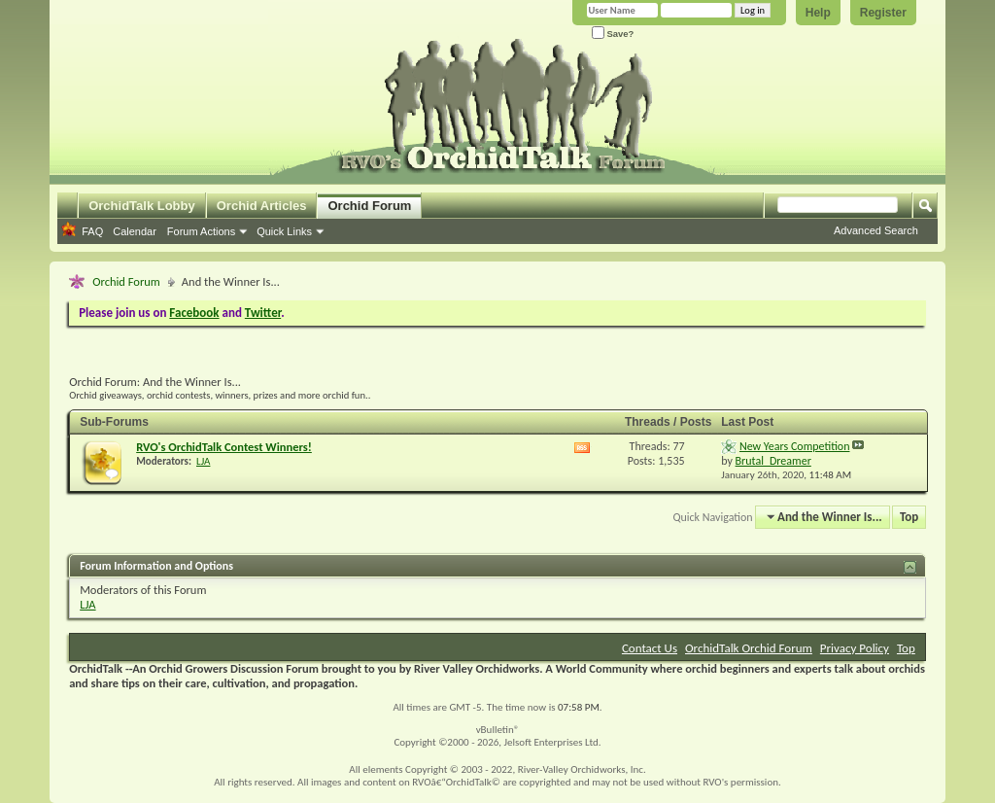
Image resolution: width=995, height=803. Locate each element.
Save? (613, 33)
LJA (203, 461)
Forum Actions (201, 231)
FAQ (92, 231)
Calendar (134, 231)
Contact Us (649, 648)
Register (883, 12)
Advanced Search (876, 230)
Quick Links (284, 231)
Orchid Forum (369, 205)
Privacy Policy (854, 648)
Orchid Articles (262, 205)
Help (818, 12)
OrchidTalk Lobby (141, 205)
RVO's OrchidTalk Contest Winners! (224, 446)
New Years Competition (794, 446)
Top (909, 516)
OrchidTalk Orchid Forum (748, 648)
